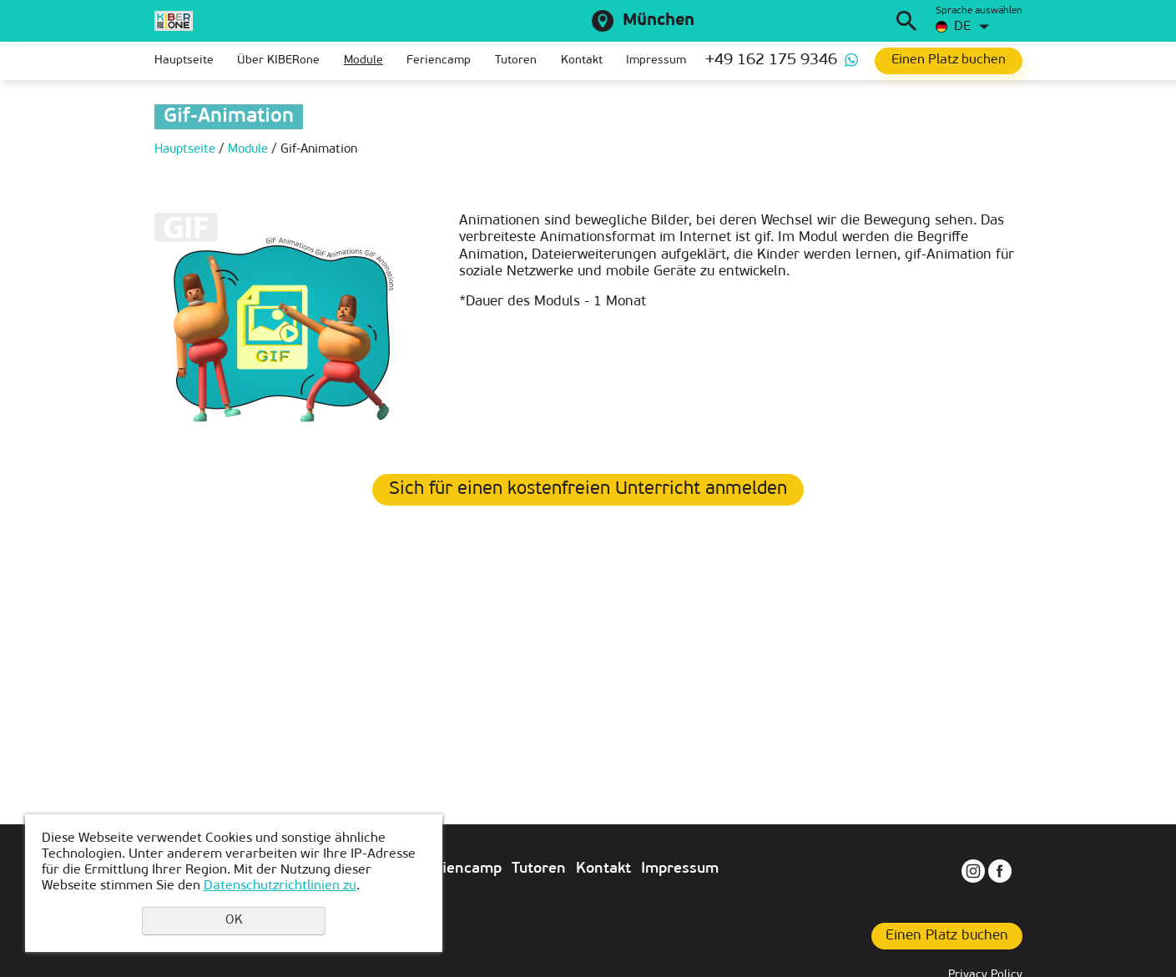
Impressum (656, 60)
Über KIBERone (278, 60)
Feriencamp (438, 60)
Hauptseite (184, 60)
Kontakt (582, 60)
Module (363, 60)
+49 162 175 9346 (771, 60)
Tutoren (516, 60)
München (658, 21)
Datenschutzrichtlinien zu (280, 886)
